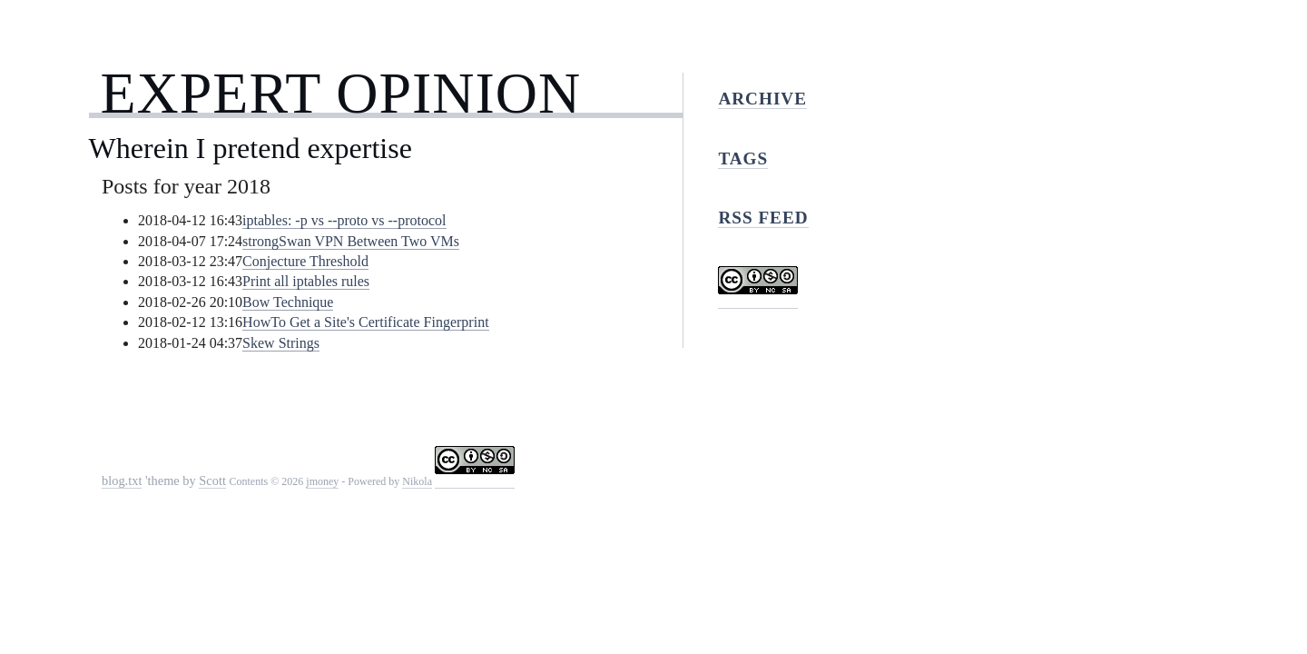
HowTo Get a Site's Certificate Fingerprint (365, 322)
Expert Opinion (340, 93)
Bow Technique (287, 302)
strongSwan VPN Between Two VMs (350, 241)
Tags (743, 158)
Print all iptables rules (305, 281)
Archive (762, 98)
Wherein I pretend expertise (250, 148)
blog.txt (122, 480)
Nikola (417, 481)
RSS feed (763, 217)
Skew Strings (280, 343)
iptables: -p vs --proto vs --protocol (344, 220)
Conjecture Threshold (305, 261)
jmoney (322, 481)
